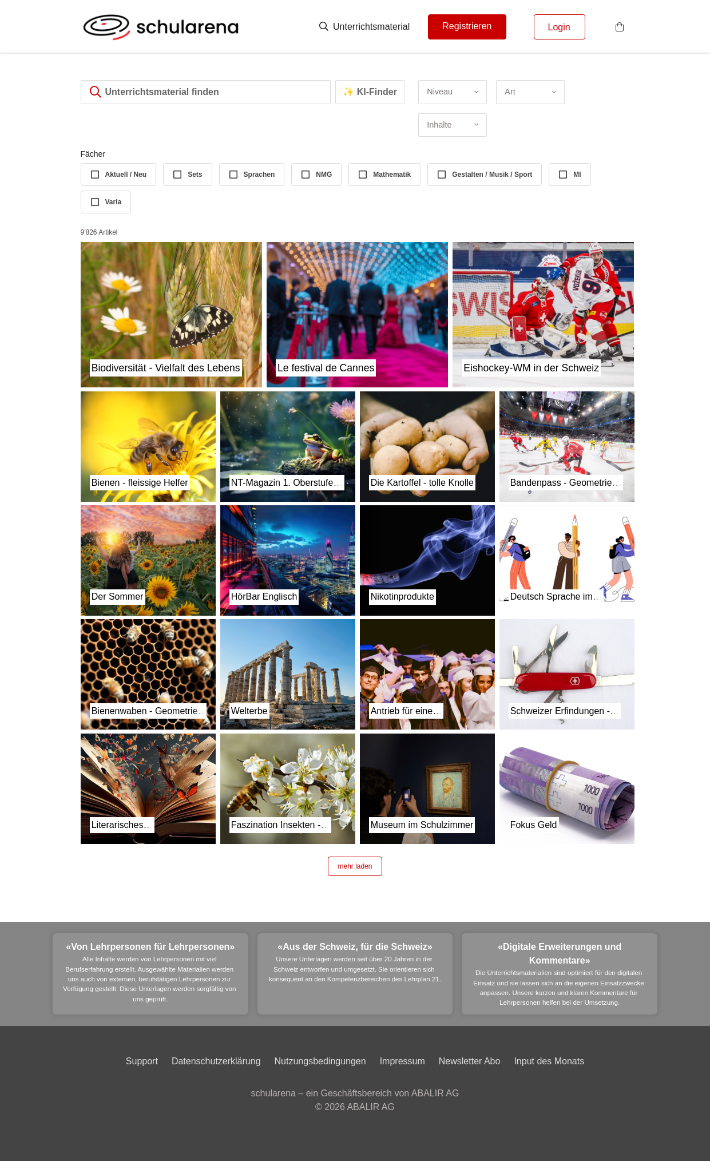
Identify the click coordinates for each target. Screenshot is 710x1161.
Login (559, 27)
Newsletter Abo (470, 1061)
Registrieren (466, 26)
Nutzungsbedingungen (320, 1061)
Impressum (402, 1061)
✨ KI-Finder (370, 92)
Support (142, 1061)
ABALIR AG (371, 1107)
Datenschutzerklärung (216, 1061)
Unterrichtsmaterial (364, 26)
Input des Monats (549, 1061)
